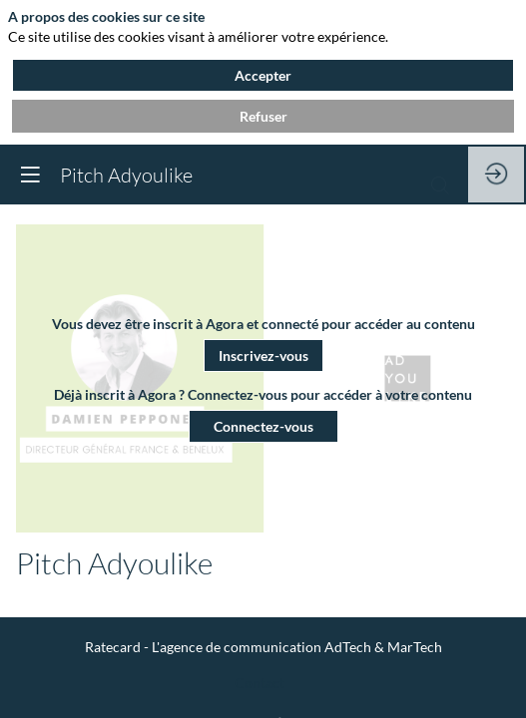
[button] (263, 354)
